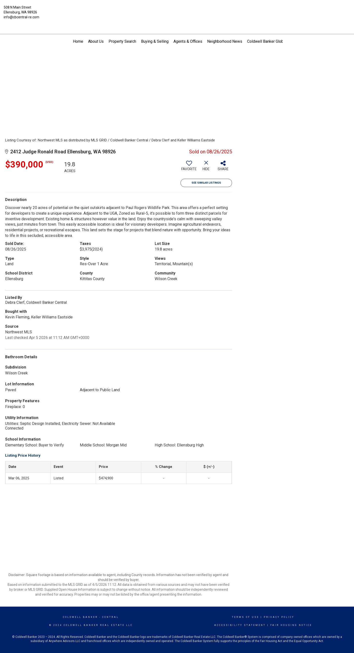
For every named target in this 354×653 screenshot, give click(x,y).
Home (78, 41)
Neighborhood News (224, 41)
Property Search (122, 41)
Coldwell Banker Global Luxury (273, 41)
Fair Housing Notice (291, 625)
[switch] (189, 167)
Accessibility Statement (240, 625)
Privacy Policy (279, 617)
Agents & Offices (187, 41)
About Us (96, 41)
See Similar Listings (206, 182)
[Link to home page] (177, 11)
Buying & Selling (155, 41)
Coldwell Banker (80, 617)
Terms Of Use (245, 617)
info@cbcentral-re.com (21, 17)
